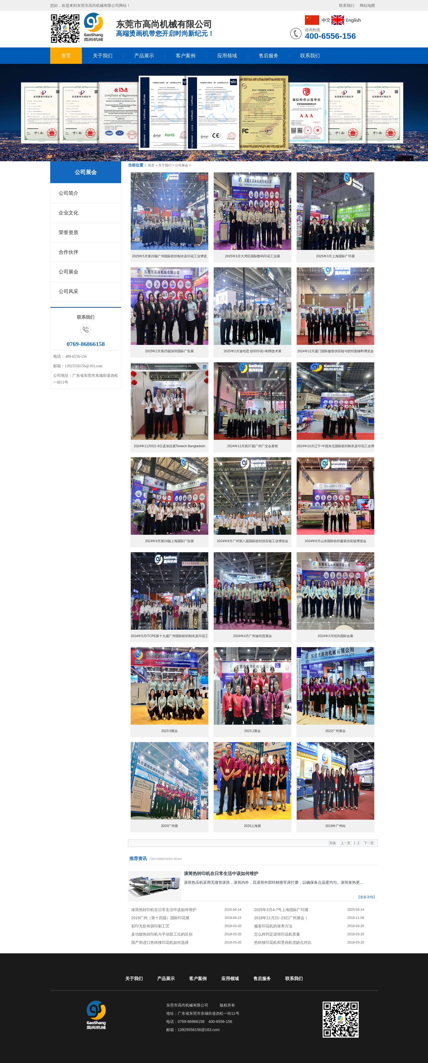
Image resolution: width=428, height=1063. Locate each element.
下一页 (369, 843)
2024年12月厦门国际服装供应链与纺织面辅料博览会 (335, 351)
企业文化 (68, 213)
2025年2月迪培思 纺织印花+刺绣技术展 (252, 351)
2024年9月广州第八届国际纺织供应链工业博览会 (252, 541)
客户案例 (185, 55)
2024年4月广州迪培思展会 (252, 636)
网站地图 (367, 5)
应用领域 (227, 55)
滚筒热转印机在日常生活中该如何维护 (221, 873)
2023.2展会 (252, 731)
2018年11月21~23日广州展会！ (281, 918)
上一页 (345, 843)
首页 (66, 55)
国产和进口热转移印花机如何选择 (160, 942)
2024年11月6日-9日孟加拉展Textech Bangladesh (169, 446)
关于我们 (102, 55)
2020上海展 (252, 826)
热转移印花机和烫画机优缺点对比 (282, 942)
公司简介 (68, 193)
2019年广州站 (335, 826)
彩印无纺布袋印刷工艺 (150, 926)
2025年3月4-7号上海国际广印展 (281, 909)
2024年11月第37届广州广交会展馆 (252, 446)
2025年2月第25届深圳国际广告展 (169, 351)
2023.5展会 (169, 731)
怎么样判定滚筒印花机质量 (277, 934)
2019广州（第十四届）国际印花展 (160, 918)
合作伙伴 (68, 252)
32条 (332, 843)
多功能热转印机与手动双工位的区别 (161, 934)
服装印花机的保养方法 (273, 926)
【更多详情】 (366, 897)
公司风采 (68, 291)
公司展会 (86, 172)
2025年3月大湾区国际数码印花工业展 (252, 256)
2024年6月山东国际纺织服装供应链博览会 (335, 541)
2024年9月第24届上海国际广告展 (169, 541)
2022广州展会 (335, 731)
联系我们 (346, 5)
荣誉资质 (68, 232)
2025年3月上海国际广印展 (335, 256)
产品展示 (144, 55)
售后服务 (268, 55)
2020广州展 (169, 826)
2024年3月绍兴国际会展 (335, 636)
